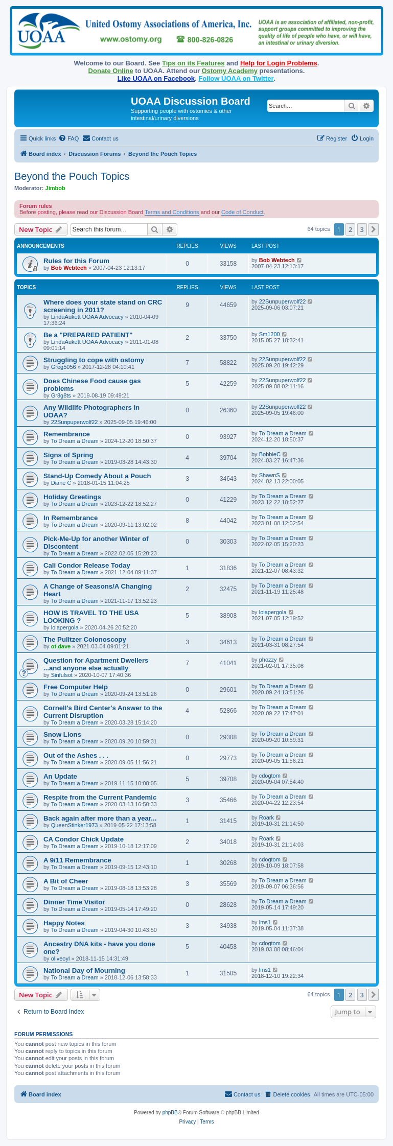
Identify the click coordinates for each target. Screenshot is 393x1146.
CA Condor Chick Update (83, 839)
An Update (60, 776)
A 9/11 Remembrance (77, 860)
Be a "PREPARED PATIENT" (87, 335)
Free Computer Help (75, 687)
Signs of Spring (68, 455)
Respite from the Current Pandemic (99, 797)
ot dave (61, 646)
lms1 (265, 922)
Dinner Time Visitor (74, 902)
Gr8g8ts (61, 395)
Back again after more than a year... (99, 818)
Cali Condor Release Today (86, 565)
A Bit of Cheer (65, 881)
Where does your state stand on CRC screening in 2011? (102, 306)
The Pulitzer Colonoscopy (84, 639)
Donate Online (110, 71)
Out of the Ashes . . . (75, 755)
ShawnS (269, 475)
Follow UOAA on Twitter (235, 78)
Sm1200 (269, 334)
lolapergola (65, 627)
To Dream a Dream (75, 441)
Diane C (61, 483)
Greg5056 (63, 367)
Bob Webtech (69, 268)
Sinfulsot (62, 675)
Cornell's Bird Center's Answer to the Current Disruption (102, 711)
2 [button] (350, 229)
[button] (373, 229)
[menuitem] (68, 138)
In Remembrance (70, 518)
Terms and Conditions (172, 212)
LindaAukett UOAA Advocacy (87, 317)
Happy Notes (64, 923)
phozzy (268, 660)
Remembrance (66, 434)
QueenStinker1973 (74, 825)
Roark (266, 817)
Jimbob (55, 188)
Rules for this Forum (76, 261)
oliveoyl (60, 958)
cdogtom (270, 776)
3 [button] (362, 229)
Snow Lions (62, 734)
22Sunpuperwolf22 (282, 301)
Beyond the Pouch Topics (71, 176)
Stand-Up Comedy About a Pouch (97, 476)
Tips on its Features (193, 63)
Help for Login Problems (278, 63)
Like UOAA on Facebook (156, 78)
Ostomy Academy (230, 71)
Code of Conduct (242, 212)
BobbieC (270, 454)
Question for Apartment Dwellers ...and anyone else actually (95, 664)
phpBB (170, 1112)
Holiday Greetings (72, 497)
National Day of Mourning (84, 970)
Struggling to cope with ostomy (93, 360)
